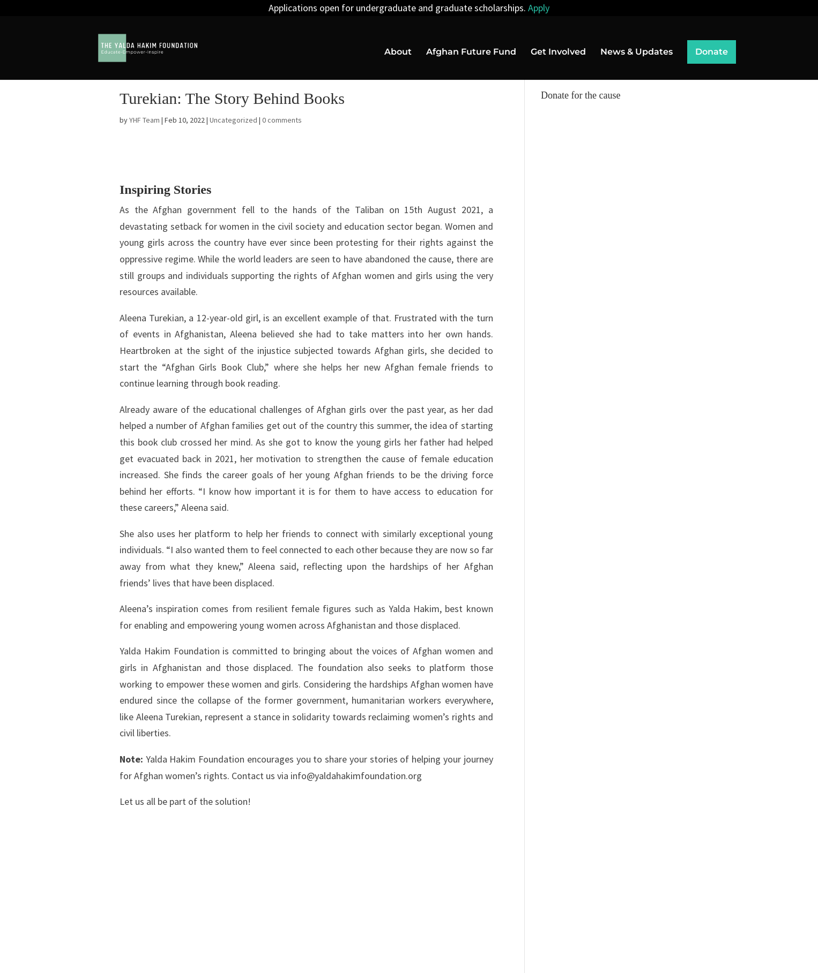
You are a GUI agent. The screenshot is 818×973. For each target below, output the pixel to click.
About (398, 52)
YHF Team (144, 120)
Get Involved (558, 52)
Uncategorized (233, 120)
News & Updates (636, 52)
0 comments (282, 120)
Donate (711, 52)
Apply (538, 8)
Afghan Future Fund (471, 52)
